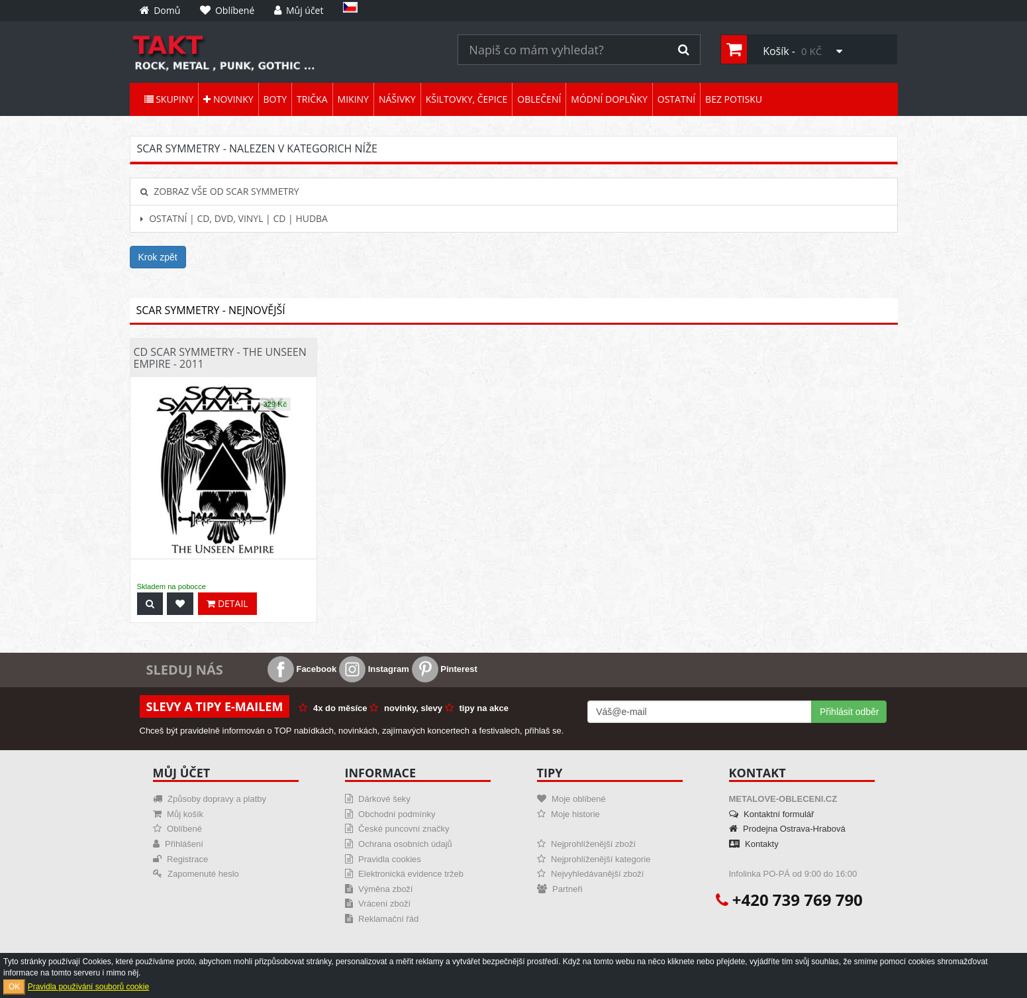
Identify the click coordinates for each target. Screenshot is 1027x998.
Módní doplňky (609, 99)
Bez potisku (733, 99)
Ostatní (676, 99)
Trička (312, 99)
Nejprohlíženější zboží (586, 844)
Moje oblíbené (571, 799)
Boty (275, 99)
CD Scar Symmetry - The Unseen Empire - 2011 (220, 358)
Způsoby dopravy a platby (209, 799)
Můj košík (178, 814)
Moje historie (568, 814)
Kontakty (754, 844)
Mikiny (353, 99)
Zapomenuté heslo (196, 874)
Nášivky (397, 99)
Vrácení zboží (378, 904)
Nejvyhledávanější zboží (590, 874)
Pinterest (444, 669)
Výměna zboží (379, 889)
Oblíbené (177, 829)
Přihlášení (178, 844)
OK (14, 986)
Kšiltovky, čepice (467, 99)
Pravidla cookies (383, 859)
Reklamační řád (382, 919)
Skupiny (169, 99)
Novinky (228, 99)
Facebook (302, 669)
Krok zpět (157, 257)
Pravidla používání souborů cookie (88, 986)
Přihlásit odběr (849, 711)
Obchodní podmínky (390, 814)
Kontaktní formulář (771, 814)
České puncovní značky (397, 829)
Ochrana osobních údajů (398, 844)
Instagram (374, 669)
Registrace (181, 859)
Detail (227, 603)
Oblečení (539, 99)
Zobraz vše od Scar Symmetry (219, 191)
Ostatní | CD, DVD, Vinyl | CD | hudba (234, 218)
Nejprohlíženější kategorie (594, 859)
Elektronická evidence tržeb (404, 874)
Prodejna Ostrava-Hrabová (787, 829)
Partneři (560, 889)
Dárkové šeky (378, 799)
